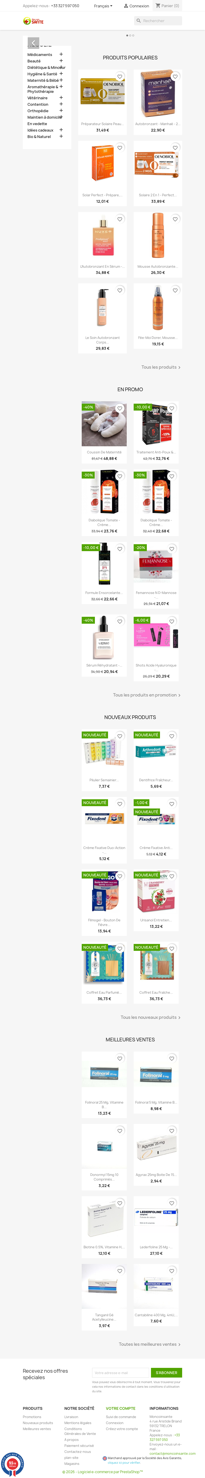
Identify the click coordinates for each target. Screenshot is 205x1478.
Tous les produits (162, 367)
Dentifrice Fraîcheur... (156, 780)
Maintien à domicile (44, 117)
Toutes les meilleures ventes (150, 1344)
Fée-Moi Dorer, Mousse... (158, 337)
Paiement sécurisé (79, 1445)
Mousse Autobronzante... (158, 266)
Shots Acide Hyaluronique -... (156, 667)
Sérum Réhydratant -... (104, 665)
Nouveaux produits (38, 1423)
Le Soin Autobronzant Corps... (102, 339)
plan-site (71, 1457)
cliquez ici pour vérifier (124, 1463)
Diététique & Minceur (46, 67)
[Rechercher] (158, 20)
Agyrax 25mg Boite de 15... (156, 1174)
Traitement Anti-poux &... (156, 452)
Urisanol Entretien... (156, 920)
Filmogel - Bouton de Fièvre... (104, 922)
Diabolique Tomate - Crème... (104, 522)
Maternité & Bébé (43, 80)
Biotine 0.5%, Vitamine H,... (104, 1247)
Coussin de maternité (104, 452)
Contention (37, 104)
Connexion (115, 1423)
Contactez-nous (77, 1451)
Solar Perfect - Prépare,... (102, 195)
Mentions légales (77, 1423)
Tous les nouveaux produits (151, 1017)
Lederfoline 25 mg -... (156, 1247)
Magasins (71, 1463)
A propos (71, 1439)
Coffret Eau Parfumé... (104, 992)
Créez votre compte (122, 1429)
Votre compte (121, 1408)
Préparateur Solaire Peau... (102, 124)
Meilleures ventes (37, 1429)
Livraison (71, 1417)
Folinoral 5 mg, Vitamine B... (156, 1102)
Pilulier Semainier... (104, 780)
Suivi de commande (121, 1417)
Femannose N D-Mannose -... (156, 595)
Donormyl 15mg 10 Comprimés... (104, 1176)
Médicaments (39, 54)
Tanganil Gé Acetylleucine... (104, 1317)
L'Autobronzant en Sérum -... (102, 266)
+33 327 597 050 (65, 5)
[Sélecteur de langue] (104, 6)
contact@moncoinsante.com (173, 1453)
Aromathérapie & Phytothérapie (42, 89)
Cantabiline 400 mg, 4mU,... (156, 1315)
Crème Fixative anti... (156, 848)
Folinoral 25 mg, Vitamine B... (104, 1104)
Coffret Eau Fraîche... (156, 992)
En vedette (37, 123)
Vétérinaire (37, 98)
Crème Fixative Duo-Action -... (104, 850)
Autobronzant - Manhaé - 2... (158, 124)
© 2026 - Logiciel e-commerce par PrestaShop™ (102, 1471)
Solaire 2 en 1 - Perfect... (158, 195)
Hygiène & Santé (42, 74)
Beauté (34, 61)
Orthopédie (37, 111)
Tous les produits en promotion (147, 695)
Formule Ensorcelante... (104, 593)
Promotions (32, 1417)
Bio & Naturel (39, 136)
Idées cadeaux (40, 130)
